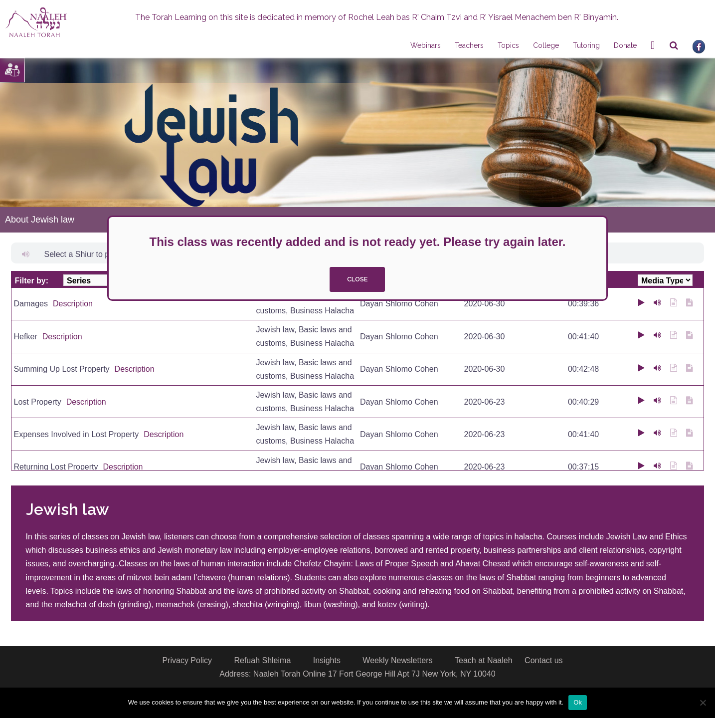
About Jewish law (39, 220)
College (546, 45)
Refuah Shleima (262, 660)
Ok (577, 702)
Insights (327, 660)
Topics (508, 45)
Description (73, 303)
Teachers (469, 45)
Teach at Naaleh (484, 660)
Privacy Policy (187, 660)
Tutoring (586, 45)
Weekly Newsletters (397, 660)
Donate (625, 45)
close (357, 279)
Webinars (425, 45)
